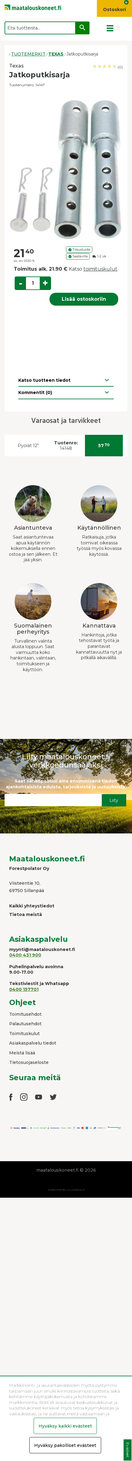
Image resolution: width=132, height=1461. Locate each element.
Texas (16, 66)
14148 (66, 445)
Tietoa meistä (25, 914)
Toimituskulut (24, 1033)
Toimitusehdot (25, 1014)
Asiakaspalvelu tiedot (32, 1043)
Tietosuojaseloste (29, 1062)
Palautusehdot (25, 1023)
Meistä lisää (22, 1053)
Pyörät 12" (28, 445)
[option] (66, 167)
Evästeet (127, 1450)
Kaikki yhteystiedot (31, 906)
